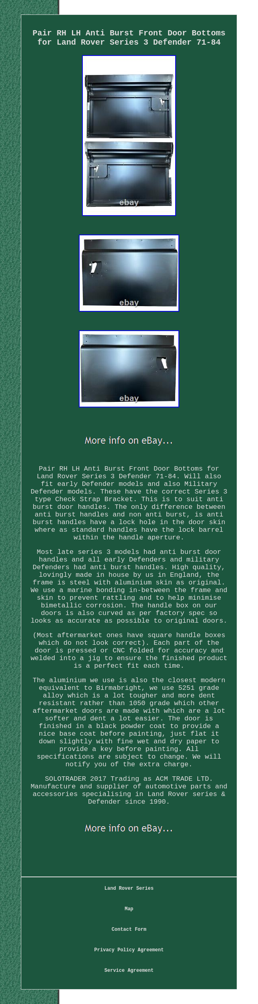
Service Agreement (129, 970)
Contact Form (129, 929)
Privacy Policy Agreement (129, 950)
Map (129, 909)
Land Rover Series (129, 888)
